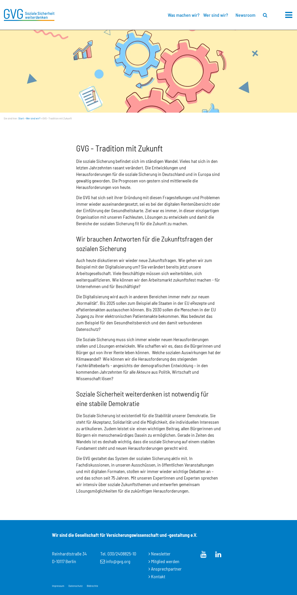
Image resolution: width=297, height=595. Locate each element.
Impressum (58, 585)
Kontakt (158, 576)
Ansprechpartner (166, 568)
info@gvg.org (118, 561)
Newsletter (161, 553)
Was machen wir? (184, 15)
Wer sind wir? (215, 15)
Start (21, 118)
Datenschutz (75, 585)
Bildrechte (92, 585)
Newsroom (245, 15)
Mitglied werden (165, 561)
